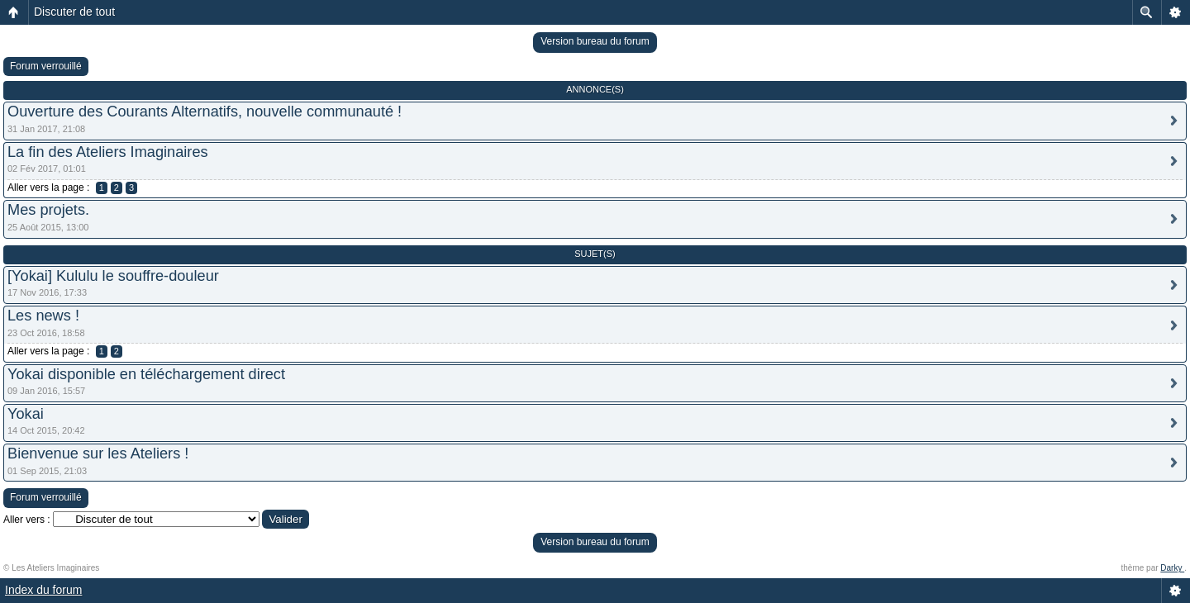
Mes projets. (48, 210)
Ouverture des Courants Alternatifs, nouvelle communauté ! (204, 111)
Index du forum (43, 589)
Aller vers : (26, 519)
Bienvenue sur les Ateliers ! (97, 453)
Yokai (25, 414)
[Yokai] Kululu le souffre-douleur (113, 276)
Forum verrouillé (46, 66)
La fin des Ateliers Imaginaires (107, 152)
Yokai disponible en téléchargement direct (146, 374)
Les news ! (43, 315)
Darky (1172, 567)
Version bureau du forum (594, 41)
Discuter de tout (74, 11)
